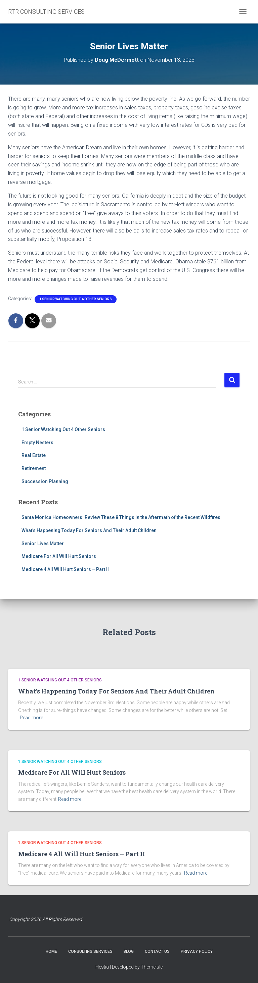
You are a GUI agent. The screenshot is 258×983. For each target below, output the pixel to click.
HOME (51, 951)
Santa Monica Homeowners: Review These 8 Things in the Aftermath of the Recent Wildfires (121, 517)
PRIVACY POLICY (197, 951)
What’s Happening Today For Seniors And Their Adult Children (89, 530)
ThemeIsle (152, 967)
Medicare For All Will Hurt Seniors (59, 556)
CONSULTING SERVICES (90, 951)
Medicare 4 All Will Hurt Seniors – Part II (65, 569)
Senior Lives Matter (43, 543)
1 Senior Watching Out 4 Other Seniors (75, 299)
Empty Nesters (37, 442)
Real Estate (34, 455)
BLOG (129, 951)
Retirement (34, 468)
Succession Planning (45, 481)
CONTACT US (157, 951)
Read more (31, 717)
